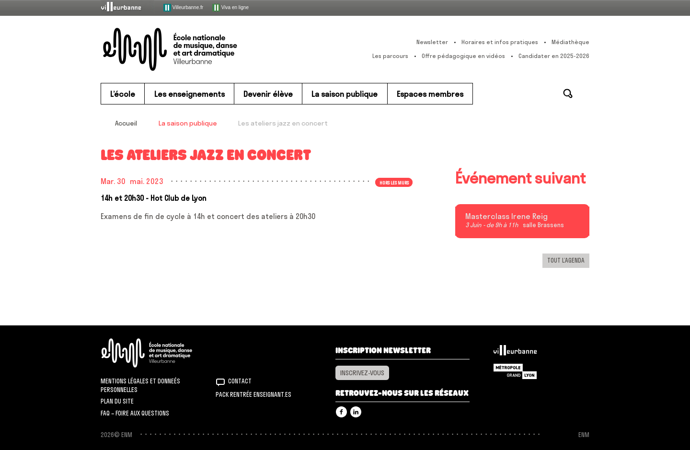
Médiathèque (570, 42)
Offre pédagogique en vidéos (463, 55)
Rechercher (567, 93)
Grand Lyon (515, 371)
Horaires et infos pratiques (499, 42)
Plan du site (117, 401)
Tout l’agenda (566, 260)
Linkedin (356, 412)
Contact (240, 381)
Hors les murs (394, 182)
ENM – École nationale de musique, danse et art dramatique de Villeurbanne (189, 49)
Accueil (126, 123)
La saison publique (188, 123)
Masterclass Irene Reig (506, 216)
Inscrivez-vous (362, 373)
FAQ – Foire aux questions (135, 413)
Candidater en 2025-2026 (553, 55)
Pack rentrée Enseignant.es (253, 394)
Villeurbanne (515, 352)
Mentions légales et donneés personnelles (140, 385)
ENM (159, 353)
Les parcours (390, 55)
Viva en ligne (230, 8)
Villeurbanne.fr (183, 8)
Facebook (341, 412)
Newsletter (432, 42)
